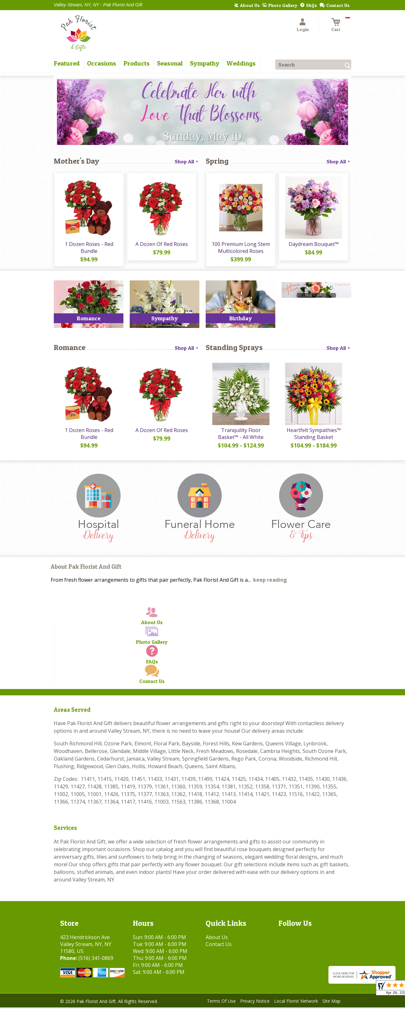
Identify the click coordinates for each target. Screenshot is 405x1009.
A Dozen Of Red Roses (161, 244)
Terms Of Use (221, 1003)
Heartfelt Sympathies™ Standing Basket (313, 435)
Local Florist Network (296, 1003)
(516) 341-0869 (95, 959)
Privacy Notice (255, 1003)
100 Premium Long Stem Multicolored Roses (240, 248)
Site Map (331, 1003)
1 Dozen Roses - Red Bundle (89, 248)
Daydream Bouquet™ (313, 244)
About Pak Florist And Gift (86, 568)
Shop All (187, 161)
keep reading (270, 581)
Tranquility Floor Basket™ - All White (240, 435)
